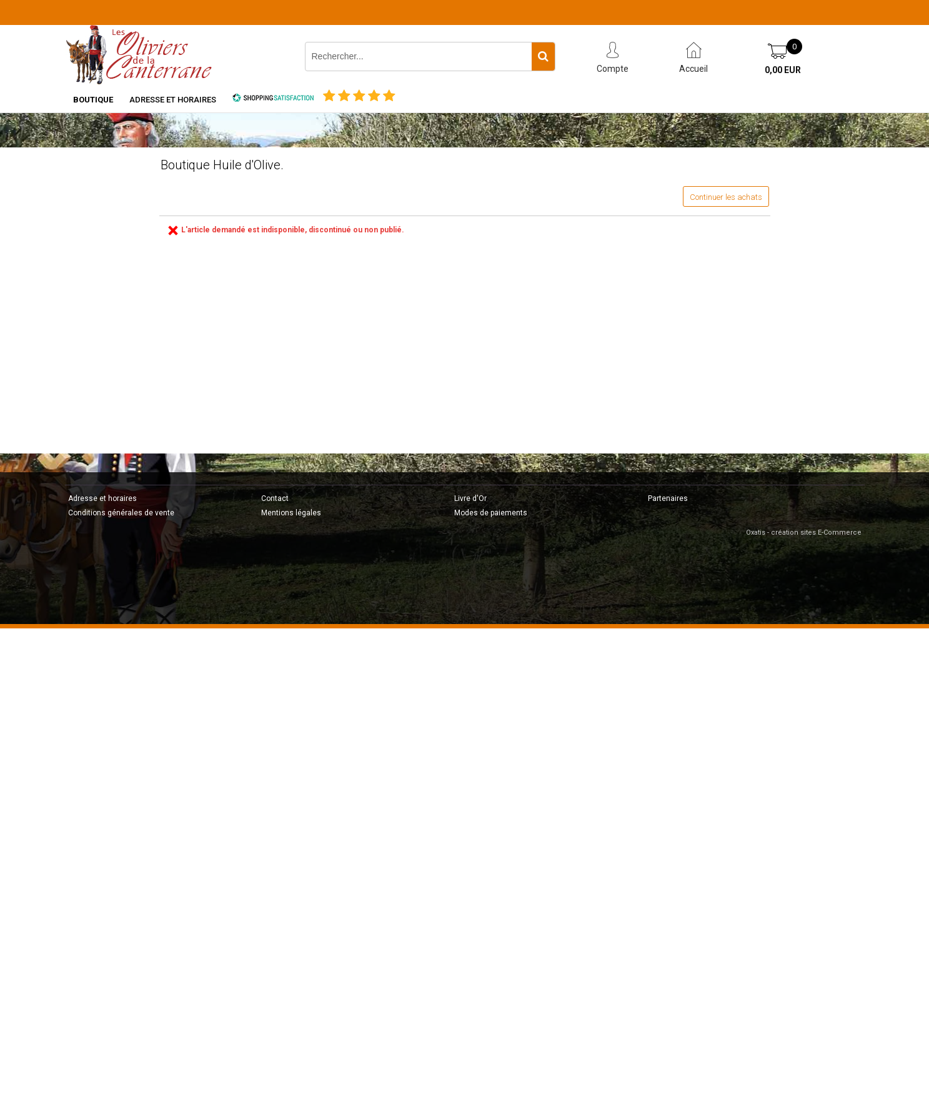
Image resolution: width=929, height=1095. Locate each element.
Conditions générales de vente (121, 512)
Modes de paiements (490, 512)
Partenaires (668, 498)
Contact (275, 498)
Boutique (93, 99)
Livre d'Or (470, 498)
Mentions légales (291, 512)
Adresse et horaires (172, 99)
